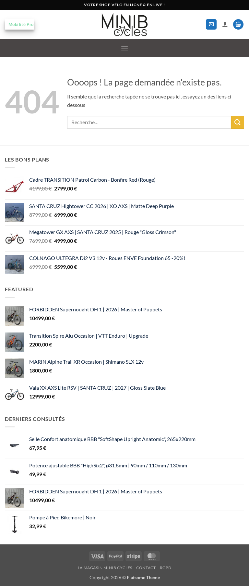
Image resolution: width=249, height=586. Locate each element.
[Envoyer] (237, 122)
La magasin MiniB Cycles (105, 567)
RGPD (165, 567)
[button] (211, 24)
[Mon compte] (225, 24)
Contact (146, 567)
